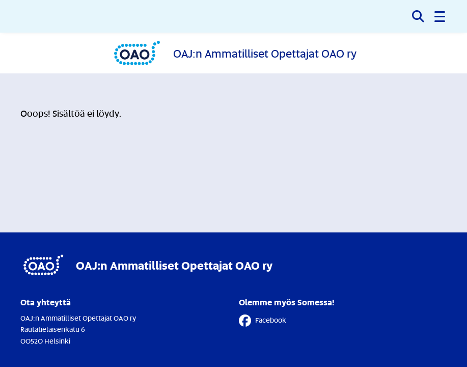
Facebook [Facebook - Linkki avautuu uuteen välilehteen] (262, 320)
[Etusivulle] (234, 53)
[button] (440, 16)
